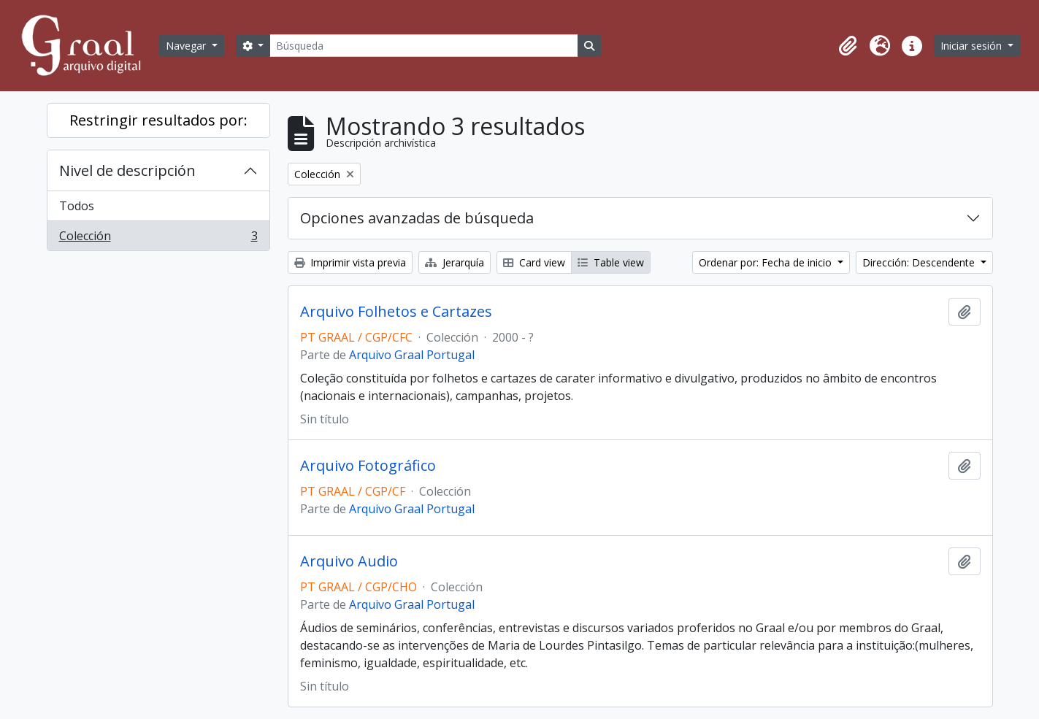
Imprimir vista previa (350, 262)
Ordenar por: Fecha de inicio (767, 262)
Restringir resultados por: (158, 120)
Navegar (187, 46)
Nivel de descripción (127, 170)
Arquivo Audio (349, 561)
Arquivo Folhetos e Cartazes (396, 311)
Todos (76, 206)
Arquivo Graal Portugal (412, 355)
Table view (611, 262)
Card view (534, 262)
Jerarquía (454, 262)
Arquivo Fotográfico (368, 465)
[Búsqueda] (423, 45)
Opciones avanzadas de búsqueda (417, 218)
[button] (848, 46)
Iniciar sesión (972, 46)
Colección (158, 238)
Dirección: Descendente (920, 262)
